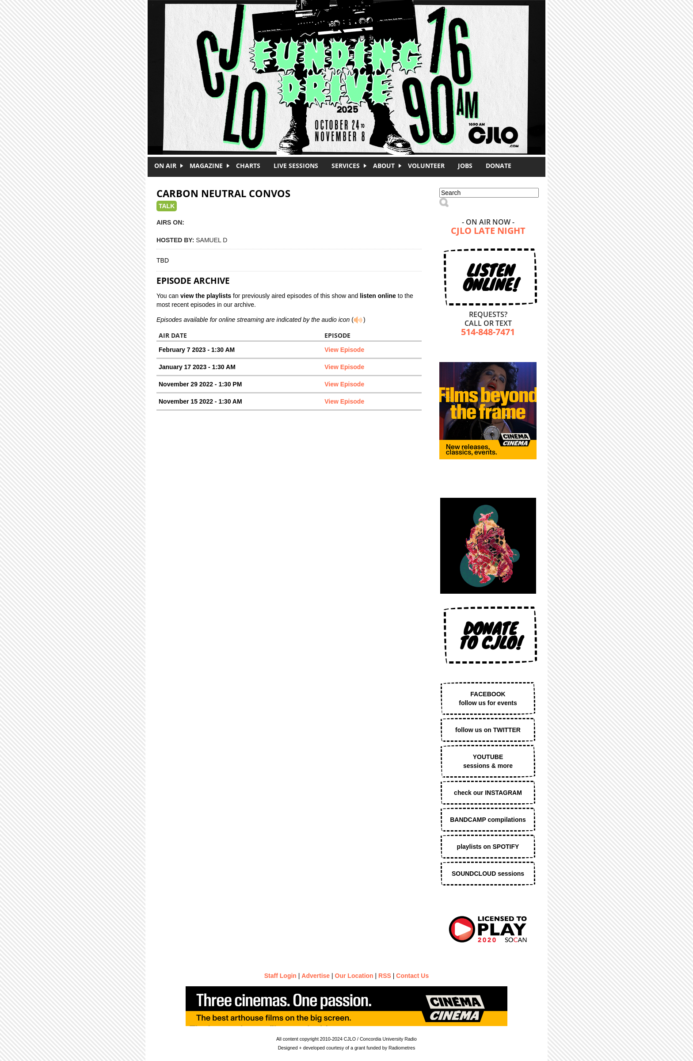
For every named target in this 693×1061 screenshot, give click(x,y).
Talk (167, 206)
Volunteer (426, 165)
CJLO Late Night (488, 231)
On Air (165, 165)
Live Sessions (296, 165)
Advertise (315, 975)
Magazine (206, 165)
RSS (384, 975)
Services (345, 165)
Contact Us (412, 975)
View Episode (344, 349)
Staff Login (280, 975)
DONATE (498, 165)
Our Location (354, 975)
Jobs (465, 165)
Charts (248, 165)
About (384, 165)
